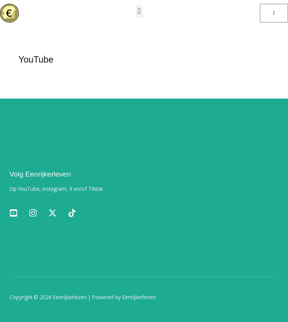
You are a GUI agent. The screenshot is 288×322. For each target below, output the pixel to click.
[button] (139, 11)
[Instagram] (33, 213)
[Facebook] (13, 213)
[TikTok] (72, 213)
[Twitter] (52, 213)
